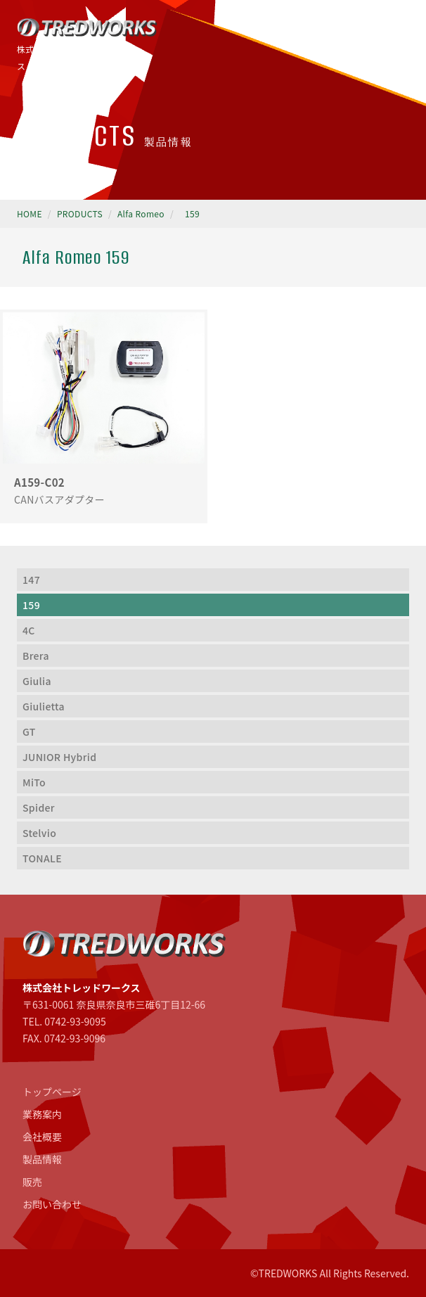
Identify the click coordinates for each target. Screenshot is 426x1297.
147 (31, 580)
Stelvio (39, 833)
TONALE (42, 858)
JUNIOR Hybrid (59, 757)
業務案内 (42, 1114)
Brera (35, 655)
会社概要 (42, 1137)
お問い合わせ (52, 1204)
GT (29, 731)
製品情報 (42, 1159)
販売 (32, 1182)
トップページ (52, 1092)
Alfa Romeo (140, 213)
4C (28, 630)
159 (192, 213)
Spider (38, 807)
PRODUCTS (80, 213)
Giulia (36, 681)
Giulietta (43, 706)
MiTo (34, 782)
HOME (29, 213)
